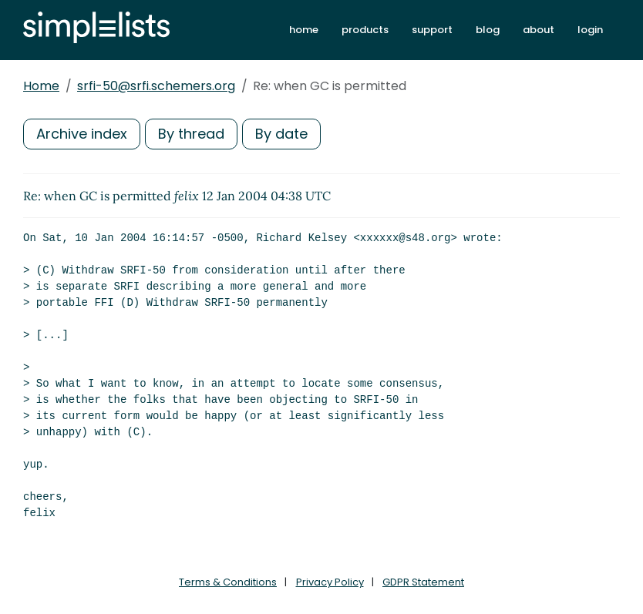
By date (281, 133)
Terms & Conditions (228, 582)
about (538, 29)
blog (488, 29)
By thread (191, 133)
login (590, 29)
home (303, 29)
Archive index (81, 133)
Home (41, 86)
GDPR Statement (423, 582)
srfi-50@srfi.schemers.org (156, 86)
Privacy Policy (330, 582)
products (365, 29)
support (432, 29)
